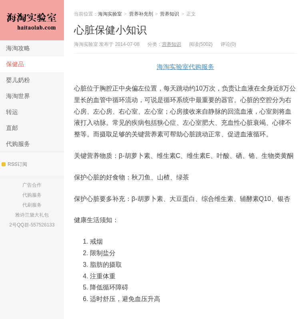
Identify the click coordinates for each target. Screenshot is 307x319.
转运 (12, 111)
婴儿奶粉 (18, 80)
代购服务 (18, 143)
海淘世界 (18, 96)
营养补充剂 (141, 14)
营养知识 (169, 14)
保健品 (15, 64)
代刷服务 (32, 205)
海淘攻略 (18, 48)
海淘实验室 (32, 20)
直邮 (12, 127)
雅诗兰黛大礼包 (32, 215)
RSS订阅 (14, 164)
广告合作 (32, 185)
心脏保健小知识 (110, 30)
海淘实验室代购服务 (185, 66)
